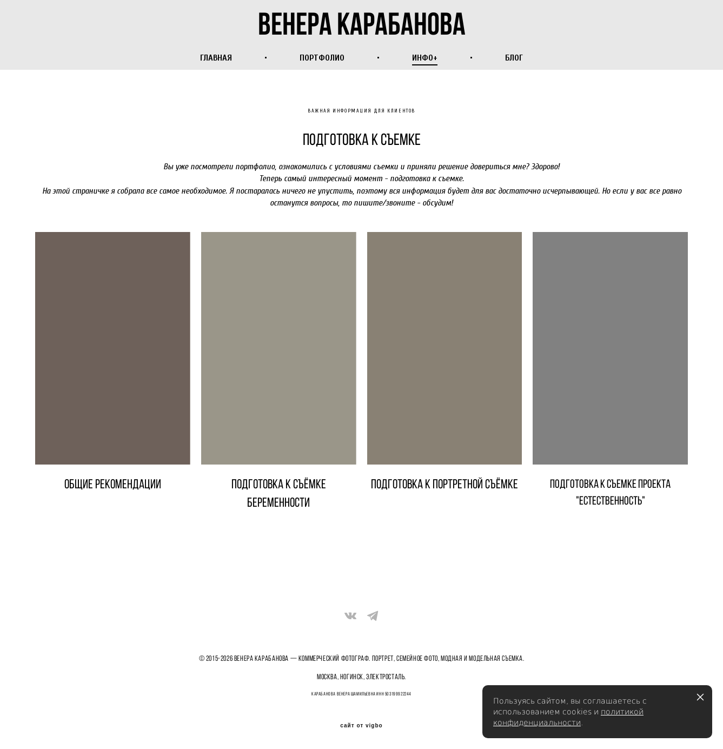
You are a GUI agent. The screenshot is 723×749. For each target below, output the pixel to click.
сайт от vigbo (361, 723)
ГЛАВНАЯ (216, 56)
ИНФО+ (424, 56)
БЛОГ (514, 56)
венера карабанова (361, 22)
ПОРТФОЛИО (322, 56)
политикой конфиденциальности (568, 716)
